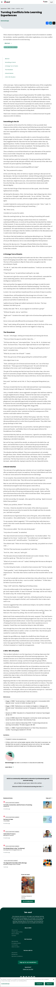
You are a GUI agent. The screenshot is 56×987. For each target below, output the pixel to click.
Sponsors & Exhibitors (17, 956)
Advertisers (14, 952)
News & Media (15, 933)
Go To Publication (28, 901)
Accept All (39, 985)
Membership (15, 941)
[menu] (2, 2)
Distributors (15, 954)
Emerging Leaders (16, 943)
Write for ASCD (15, 947)
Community (15, 945)
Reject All (49, 985)
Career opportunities (17, 932)
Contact (14, 935)
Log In (51, 2)
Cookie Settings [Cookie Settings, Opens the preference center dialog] (5, 984)
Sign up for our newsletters (28, 962)
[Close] (53, 980)
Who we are (15, 930)
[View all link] (28, 786)
